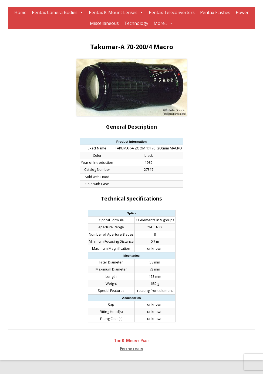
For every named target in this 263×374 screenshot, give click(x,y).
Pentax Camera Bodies (54, 12)
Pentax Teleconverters (172, 12)
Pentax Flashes (215, 12)
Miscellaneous (104, 23)
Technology (136, 23)
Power (242, 12)
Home (20, 12)
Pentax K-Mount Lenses (113, 12)
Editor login (131, 349)
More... (160, 23)
